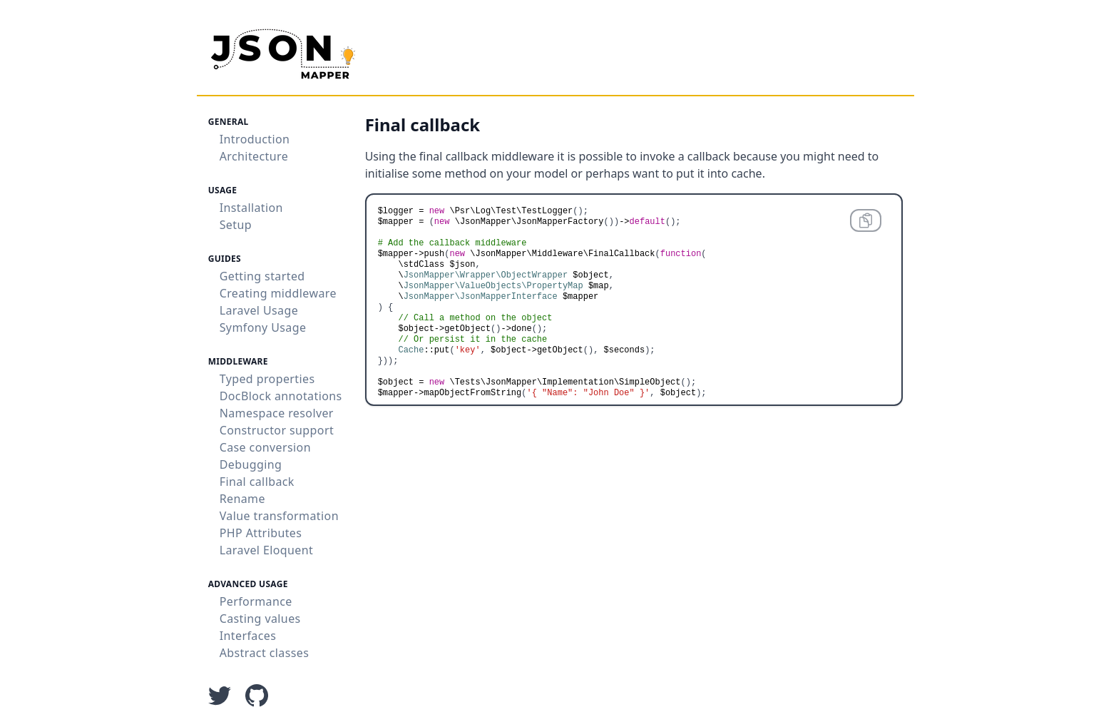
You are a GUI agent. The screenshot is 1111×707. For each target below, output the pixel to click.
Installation (251, 207)
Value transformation (279, 516)
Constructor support (277, 430)
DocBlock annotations (281, 396)
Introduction (255, 139)
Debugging (251, 464)
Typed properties (267, 379)
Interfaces (248, 636)
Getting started (262, 276)
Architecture (254, 156)
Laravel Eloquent (267, 550)
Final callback (257, 481)
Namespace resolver (277, 413)
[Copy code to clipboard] (865, 220)
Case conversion (265, 447)
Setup (236, 225)
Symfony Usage (263, 327)
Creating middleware (278, 293)
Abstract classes (264, 653)
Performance (256, 601)
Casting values (260, 618)
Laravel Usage (259, 310)
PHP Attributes (261, 533)
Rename (242, 499)
